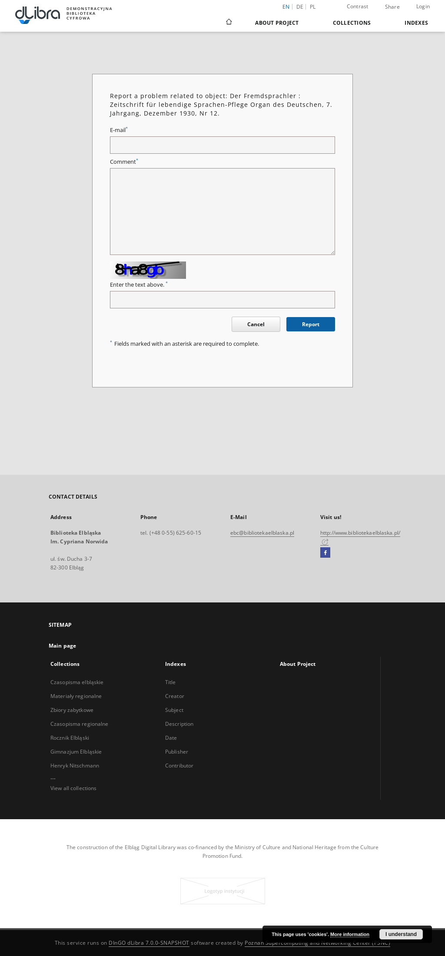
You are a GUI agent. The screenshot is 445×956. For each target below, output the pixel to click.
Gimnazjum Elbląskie (76, 751)
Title (170, 682)
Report (310, 324)
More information (349, 934)
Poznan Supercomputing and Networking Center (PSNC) (317, 942)
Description (179, 724)
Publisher (176, 751)
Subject (174, 710)
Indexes (416, 22)
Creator (174, 696)
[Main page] (228, 22)
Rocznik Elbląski (69, 737)
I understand (401, 934)
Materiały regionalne (76, 696)
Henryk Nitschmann (74, 765)
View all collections (73, 788)
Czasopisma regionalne (79, 724)
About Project (277, 22)
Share (392, 6)
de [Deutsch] (300, 7)
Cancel (256, 324)
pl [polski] (313, 7)
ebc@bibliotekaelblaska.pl (262, 532)
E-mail (119, 130)
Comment (124, 161)
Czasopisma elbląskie (76, 682)
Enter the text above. (139, 284)
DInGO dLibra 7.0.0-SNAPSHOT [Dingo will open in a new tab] (149, 942)
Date (171, 737)
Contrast (358, 6)
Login (423, 6)
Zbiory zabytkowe (71, 710)
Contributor (179, 765)
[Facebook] (325, 553)
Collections (352, 22)
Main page (62, 645)
